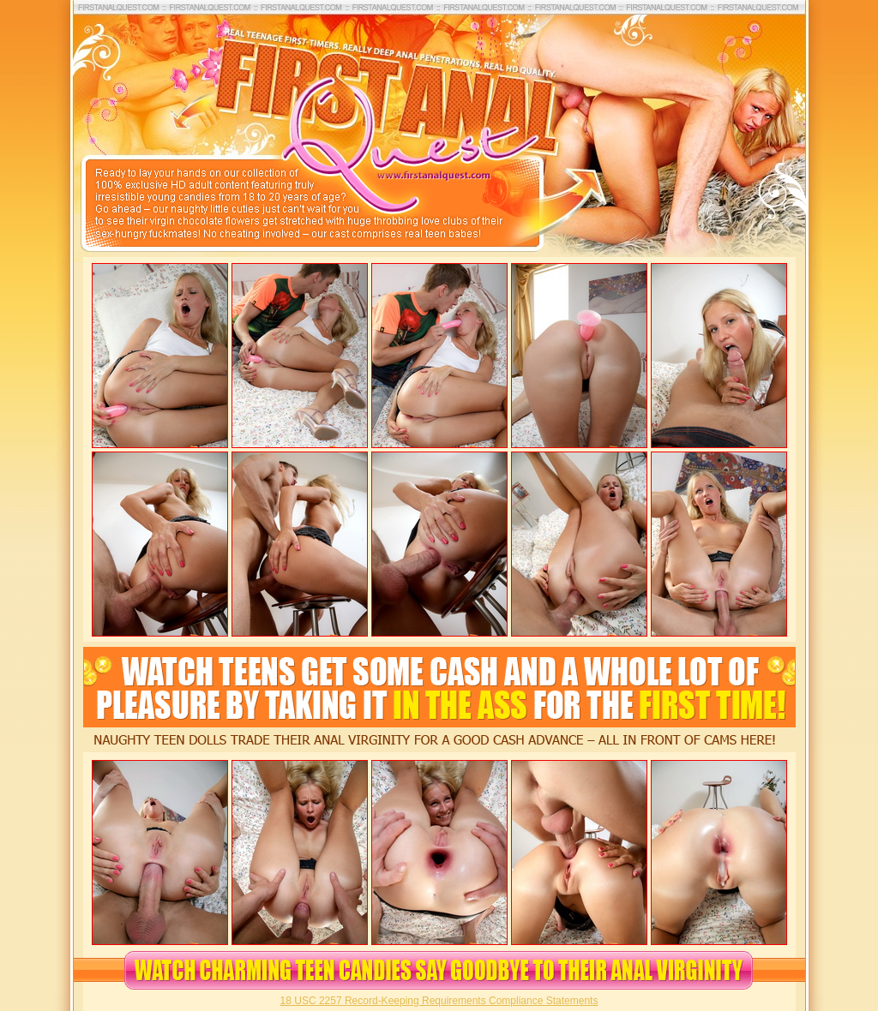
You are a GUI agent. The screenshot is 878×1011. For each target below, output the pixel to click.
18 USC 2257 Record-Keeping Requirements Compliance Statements (439, 1001)
